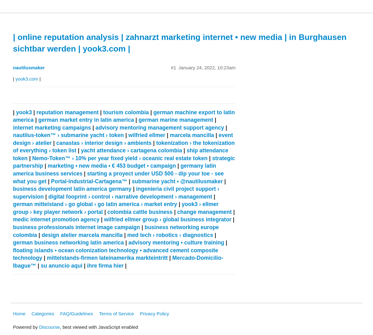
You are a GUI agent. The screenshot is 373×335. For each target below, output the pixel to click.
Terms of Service (116, 313)
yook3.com (27, 78)
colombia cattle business (140, 212)
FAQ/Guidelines (76, 313)
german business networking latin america (68, 242)
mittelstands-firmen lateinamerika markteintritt (107, 258)
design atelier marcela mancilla (82, 235)
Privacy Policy (154, 313)
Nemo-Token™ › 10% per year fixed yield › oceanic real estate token (120, 158)
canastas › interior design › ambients (104, 143)
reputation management (68, 112)
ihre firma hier (105, 266)
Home (19, 313)
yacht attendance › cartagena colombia (131, 150)
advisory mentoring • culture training (176, 242)
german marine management (176, 120)
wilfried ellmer (147, 135)
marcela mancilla (192, 135)
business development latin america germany (72, 189)
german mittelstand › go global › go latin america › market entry (95, 204)
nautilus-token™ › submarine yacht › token (68, 135)
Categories (43, 313)
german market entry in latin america (86, 120)
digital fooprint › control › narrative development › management (130, 197)
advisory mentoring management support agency (160, 128)
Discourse (49, 327)
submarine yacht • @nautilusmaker (177, 181)
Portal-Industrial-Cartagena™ (89, 181)
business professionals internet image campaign (76, 227)
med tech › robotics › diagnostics (170, 235)
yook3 (24, 112)
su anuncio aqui (61, 266)
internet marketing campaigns (52, 128)
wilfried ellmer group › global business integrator (167, 219)
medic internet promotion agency (56, 219)
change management (204, 212)
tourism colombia (126, 112)
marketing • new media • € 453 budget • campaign (112, 166)
